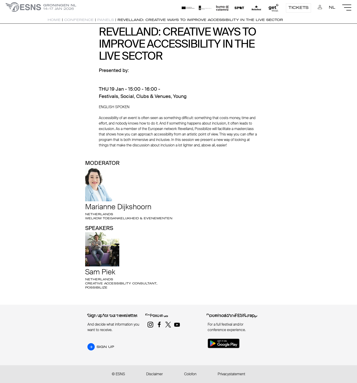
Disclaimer (154, 374)
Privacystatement (231, 374)
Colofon (190, 374)
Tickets (298, 7)
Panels (105, 20)
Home (54, 20)
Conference (79, 20)
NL (332, 7)
